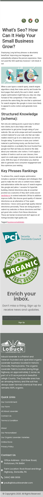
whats (21, 222)
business (11, 222)
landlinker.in (5, 195)
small (17, 222)
